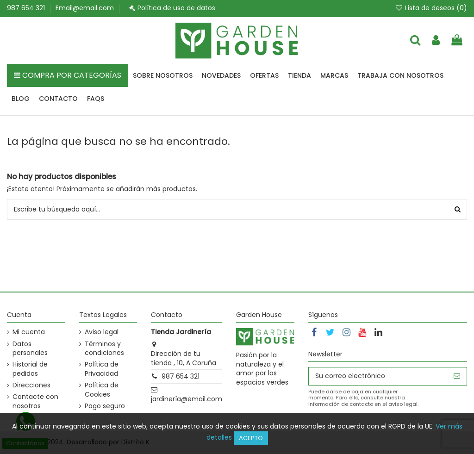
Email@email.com (85, 7)
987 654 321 (27, 7)
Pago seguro (105, 406)
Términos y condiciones (104, 349)
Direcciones (31, 385)
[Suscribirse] (457, 376)
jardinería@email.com (186, 399)
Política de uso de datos (176, 7)
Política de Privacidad (101, 369)
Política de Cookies (101, 390)
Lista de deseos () (431, 7)
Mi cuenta (28, 332)
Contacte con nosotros (35, 401)
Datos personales (30, 349)
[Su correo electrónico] (378, 376)
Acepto (251, 438)
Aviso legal (101, 332)
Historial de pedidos (30, 369)
